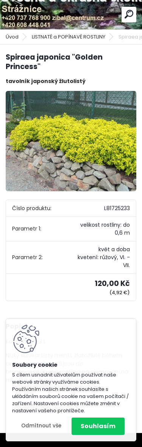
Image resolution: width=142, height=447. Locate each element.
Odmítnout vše (41, 425)
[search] (129, 14)
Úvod (12, 36)
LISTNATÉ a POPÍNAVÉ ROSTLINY (68, 36)
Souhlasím (98, 426)
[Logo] (71, 14)
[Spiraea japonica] (71, 141)
